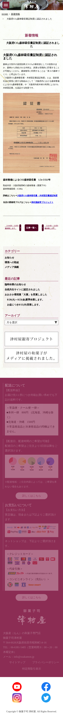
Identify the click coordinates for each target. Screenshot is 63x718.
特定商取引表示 (31, 668)
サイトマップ (17, 662)
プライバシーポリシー (45, 662)
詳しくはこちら (31, 495)
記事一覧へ (31, 228)
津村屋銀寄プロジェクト (42, 202)
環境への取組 (12, 262)
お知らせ (9, 257)
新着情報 (15, 14)
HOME (5, 14)
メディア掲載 (12, 267)
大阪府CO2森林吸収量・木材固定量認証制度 (37, 195)
